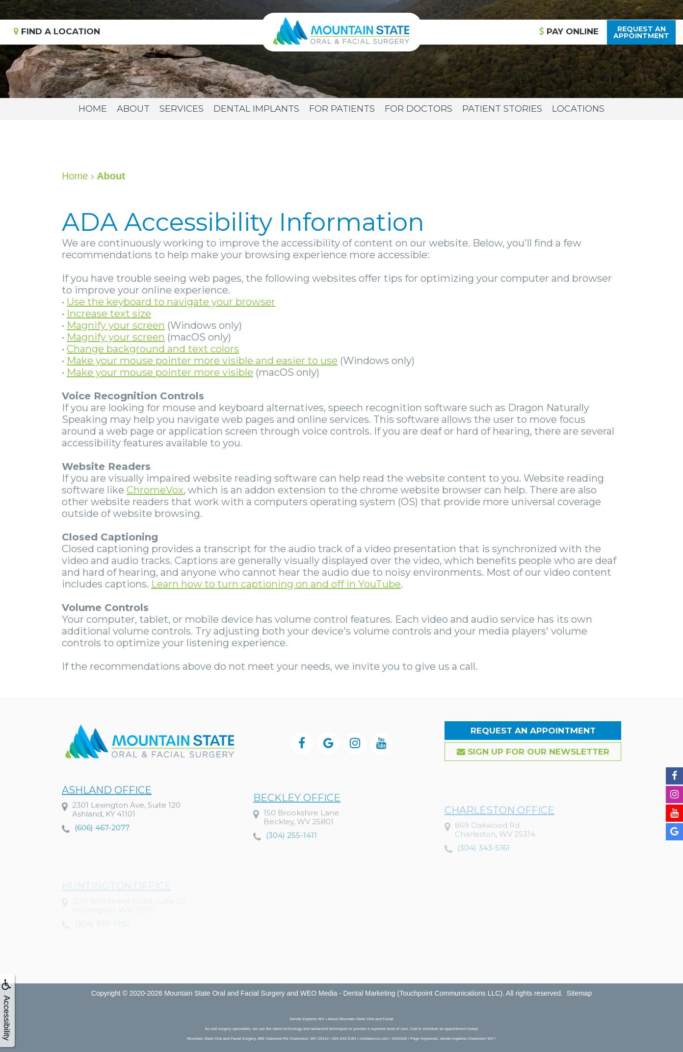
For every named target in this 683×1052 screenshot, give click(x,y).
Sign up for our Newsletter (533, 752)
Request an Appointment (533, 730)
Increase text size (109, 313)
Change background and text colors (153, 349)
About (133, 108)
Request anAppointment (641, 32)
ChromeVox (155, 490)
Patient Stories (502, 108)
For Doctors (418, 108)
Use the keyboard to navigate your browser (171, 302)
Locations (578, 108)
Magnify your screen (116, 325)
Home (93, 108)
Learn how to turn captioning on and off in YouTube (276, 584)
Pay (569, 31)
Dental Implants (256, 108)
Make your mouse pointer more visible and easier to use (202, 361)
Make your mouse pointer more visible (160, 372)
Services (181, 108)
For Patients (342, 108)
